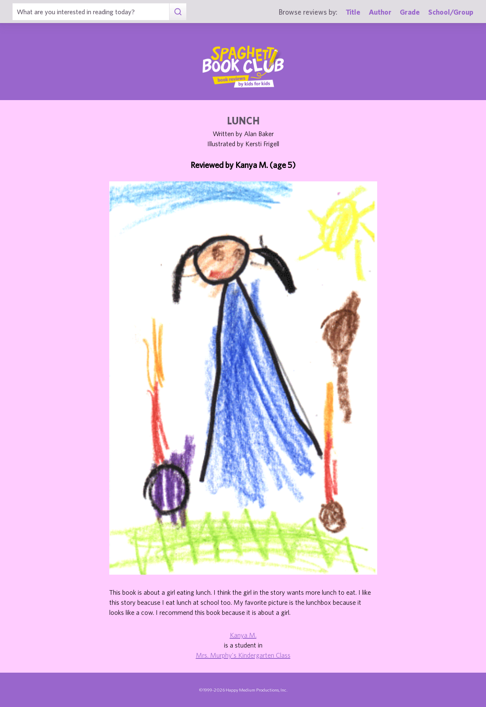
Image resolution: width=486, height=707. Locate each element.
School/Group (450, 12)
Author (380, 12)
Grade (410, 12)
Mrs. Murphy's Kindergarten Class (243, 655)
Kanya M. (243, 635)
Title (353, 12)
